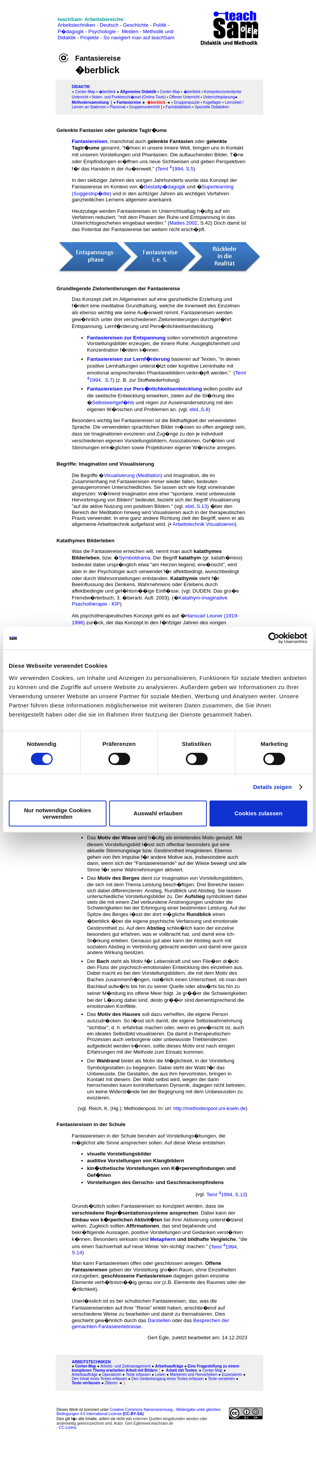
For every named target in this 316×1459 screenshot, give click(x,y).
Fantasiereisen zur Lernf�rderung (128, 359)
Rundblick (199, 914)
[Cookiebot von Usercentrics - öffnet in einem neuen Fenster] (273, 638)
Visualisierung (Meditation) (133, 475)
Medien (130, 31)
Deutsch (109, 25)
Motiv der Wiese (116, 837)
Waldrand (108, 1061)
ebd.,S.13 (196, 506)
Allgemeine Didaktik (138, 92)
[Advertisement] (29, 31)
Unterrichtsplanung (219, 97)
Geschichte (135, 25)
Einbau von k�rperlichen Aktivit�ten (118, 1220)
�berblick (107, 92)
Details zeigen (272, 787)
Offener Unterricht (184, 97)
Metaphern (163, 1239)
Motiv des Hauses (118, 1014)
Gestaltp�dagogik (164, 187)
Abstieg (156, 928)
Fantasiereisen (89, 141)
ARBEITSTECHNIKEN (91, 1362)
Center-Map (85, 92)
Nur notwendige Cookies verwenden (57, 813)
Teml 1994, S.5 (175, 169)
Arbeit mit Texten (181, 1370)
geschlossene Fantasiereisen (136, 1276)
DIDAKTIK (81, 87)
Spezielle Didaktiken (212, 107)
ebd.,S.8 (199, 409)
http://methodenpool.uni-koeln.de (209, 1108)
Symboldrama (134, 558)
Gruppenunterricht (144, 107)
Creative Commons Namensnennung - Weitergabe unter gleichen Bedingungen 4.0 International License (138, 1412)
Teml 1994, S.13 (226, 1194)
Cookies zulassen (258, 813)
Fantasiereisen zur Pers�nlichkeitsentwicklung (144, 389)
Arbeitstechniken (76, 25)
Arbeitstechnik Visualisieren (204, 524)
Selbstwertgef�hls (113, 402)
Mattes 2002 (183, 223)
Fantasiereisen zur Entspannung (126, 338)
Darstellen (159, 1320)
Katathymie (184, 578)
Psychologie (102, 31)
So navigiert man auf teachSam (138, 37)
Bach (103, 961)
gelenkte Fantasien (170, 141)
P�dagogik (71, 31)
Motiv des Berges (119, 878)
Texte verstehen (221, 1379)
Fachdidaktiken (178, 107)
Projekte (89, 37)
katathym (190, 558)
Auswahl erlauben (158, 813)
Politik (160, 25)
